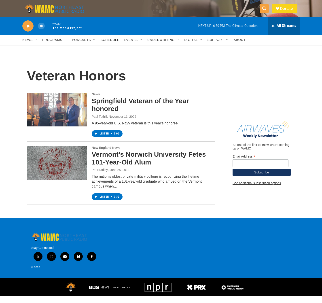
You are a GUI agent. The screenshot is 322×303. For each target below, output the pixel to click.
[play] (28, 32)
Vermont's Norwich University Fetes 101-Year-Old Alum (149, 164)
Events (131, 46)
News (27, 46)
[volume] (41, 33)
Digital (191, 46)
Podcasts (81, 46)
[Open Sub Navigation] (36, 46)
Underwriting (161, 46)
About (240, 46)
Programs (52, 46)
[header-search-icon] (265, 11)
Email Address (244, 163)
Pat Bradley (100, 176)
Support (216, 46)
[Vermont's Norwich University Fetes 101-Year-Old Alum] (57, 169)
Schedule (110, 46)
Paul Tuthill (99, 123)
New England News (106, 154)
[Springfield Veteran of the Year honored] (57, 116)
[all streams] (284, 32)
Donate (288, 11)
